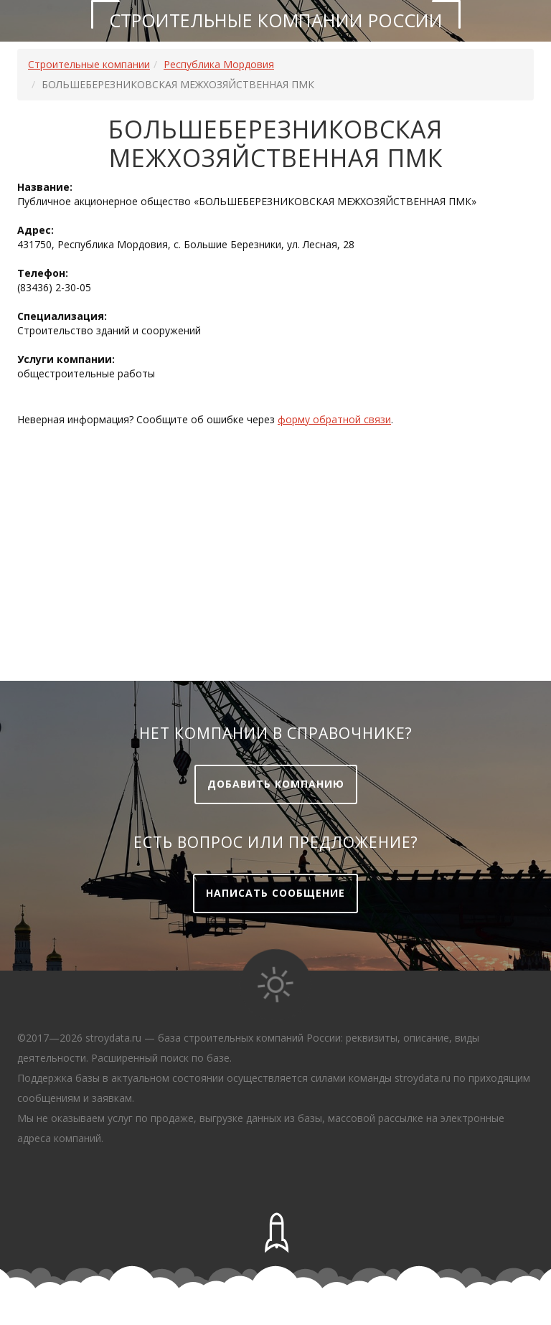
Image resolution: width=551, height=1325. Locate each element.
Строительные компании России (276, 20)
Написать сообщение (275, 893)
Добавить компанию (275, 784)
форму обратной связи (334, 419)
